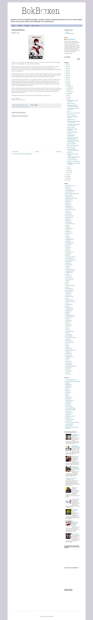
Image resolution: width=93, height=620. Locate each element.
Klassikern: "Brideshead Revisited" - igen (71, 479)
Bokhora (67, 394)
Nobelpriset (68, 291)
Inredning (68, 253)
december (69, 86)
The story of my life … (71, 114)
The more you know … (71, 147)
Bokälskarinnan (69, 397)
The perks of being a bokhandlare (71, 135)
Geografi (67, 241)
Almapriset (68, 188)
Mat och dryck (68, 279)
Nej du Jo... (69, 111)
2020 (67, 75)
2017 (67, 81)
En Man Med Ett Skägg (70, 408)
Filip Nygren (68, 233)
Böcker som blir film (70, 209)
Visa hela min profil (68, 53)
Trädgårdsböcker (69, 356)
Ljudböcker (68, 272)
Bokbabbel (68, 383)
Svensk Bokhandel (69, 419)
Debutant (67, 212)
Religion (67, 313)
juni (68, 97)
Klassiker (67, 261)
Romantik (68, 321)
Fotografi (67, 238)
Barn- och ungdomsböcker (71, 193)
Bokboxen (14, 25)
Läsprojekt (68, 277)
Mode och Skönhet (69, 285)
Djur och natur (68, 215)
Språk (67, 347)
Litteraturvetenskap (70, 269)
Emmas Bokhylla (69, 406)
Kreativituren (68, 414)
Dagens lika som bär (71, 119)
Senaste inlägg (15, 151)
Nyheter (20, 106)
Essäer (67, 226)
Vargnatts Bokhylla (69, 424)
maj (68, 99)
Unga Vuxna (68, 363)
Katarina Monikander (70, 260)
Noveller (67, 293)
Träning (67, 358)
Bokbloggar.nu (69, 384)
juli (67, 95)
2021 (67, 73)
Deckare (17, 106)
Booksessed (68, 398)
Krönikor (67, 268)
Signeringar (68, 334)
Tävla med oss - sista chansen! (73, 113)
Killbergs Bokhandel (70, 39)
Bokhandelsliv (68, 196)
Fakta (67, 230)
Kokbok (67, 263)
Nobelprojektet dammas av (75, 510)
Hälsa (67, 250)
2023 (67, 70)
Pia (66, 302)
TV (66, 359)
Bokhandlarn (68, 392)
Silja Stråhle (68, 336)
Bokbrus (67, 389)
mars (68, 168)
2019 (67, 77)
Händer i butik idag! (71, 103)
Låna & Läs (68, 275)
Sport (67, 345)
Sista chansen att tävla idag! (72, 145)
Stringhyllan (68, 417)
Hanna (67, 245)
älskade (35, 69)
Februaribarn (68, 411)
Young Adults (68, 370)
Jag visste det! (70, 152)
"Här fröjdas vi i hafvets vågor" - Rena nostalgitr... (73, 141)
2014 (67, 174)
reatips (67, 312)
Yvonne (67, 374)
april (68, 166)
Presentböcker (69, 309)
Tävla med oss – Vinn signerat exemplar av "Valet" (73, 125)
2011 (67, 180)
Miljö (67, 283)
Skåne (67, 339)
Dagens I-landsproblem (71, 143)
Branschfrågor (68, 207)
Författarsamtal (69, 239)
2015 (67, 84)
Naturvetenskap (69, 290)
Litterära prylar (69, 271)
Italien (67, 255)
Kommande (68, 264)
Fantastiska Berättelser (70, 409)
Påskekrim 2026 (75, 456)
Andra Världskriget (69, 190)
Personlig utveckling (70, 301)
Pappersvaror (68, 299)
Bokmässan (68, 199)
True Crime (68, 355)
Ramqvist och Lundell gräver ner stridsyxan (76, 435)
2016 (67, 82)
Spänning (68, 348)
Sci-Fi (67, 329)
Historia (67, 247)
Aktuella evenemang (35, 25)
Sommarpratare (69, 342)
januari (68, 172)
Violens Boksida (69, 425)
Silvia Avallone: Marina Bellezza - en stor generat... (73, 122)
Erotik (67, 225)
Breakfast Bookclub (70, 400)
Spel (67, 344)
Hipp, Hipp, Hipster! (71, 127)
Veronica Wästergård (70, 366)
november (69, 88)
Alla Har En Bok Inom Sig (71, 379)
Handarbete (68, 244)
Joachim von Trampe (70, 256)
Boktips (67, 204)
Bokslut (67, 395)
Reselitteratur (68, 317)
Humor (67, 249)
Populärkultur (68, 307)
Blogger (51, 616)
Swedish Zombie (69, 420)
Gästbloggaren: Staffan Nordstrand (76, 446)
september (69, 91)
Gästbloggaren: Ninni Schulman (73, 161)
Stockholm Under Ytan (70, 416)
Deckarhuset (68, 403)
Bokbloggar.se (69, 386)
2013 (67, 176)
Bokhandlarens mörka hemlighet (75, 467)
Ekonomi (67, 220)
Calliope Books (69, 401)
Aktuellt (67, 187)
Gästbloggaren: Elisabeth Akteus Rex (72, 130)
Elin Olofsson (68, 405)
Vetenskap (68, 367)
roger (67, 318)
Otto (66, 298)
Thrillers (67, 351)
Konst (67, 266)
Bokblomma (68, 387)
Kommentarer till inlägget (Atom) (25, 153)
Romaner (67, 320)
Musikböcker (68, 288)
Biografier (68, 195)
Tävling (67, 361)
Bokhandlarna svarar (70, 198)
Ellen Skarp (68, 222)
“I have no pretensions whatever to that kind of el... (73, 150)
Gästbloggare (26, 25)
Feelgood (68, 231)
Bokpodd (67, 201)
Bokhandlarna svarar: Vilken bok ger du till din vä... (72, 138)
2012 (67, 178)
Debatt (67, 211)
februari (68, 170)
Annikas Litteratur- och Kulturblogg (73, 381)
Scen (67, 328)
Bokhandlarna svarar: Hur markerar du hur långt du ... (73, 106)
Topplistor (68, 353)
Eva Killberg (68, 228)
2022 (67, 72)
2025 (67, 66)
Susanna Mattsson (26, 106)
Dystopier (68, 218)
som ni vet (18, 69)
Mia (66, 282)
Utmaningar (68, 364)
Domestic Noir (68, 217)
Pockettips (68, 304)
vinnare (67, 369)
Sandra (67, 326)
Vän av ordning (75, 533)
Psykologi (68, 310)
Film (66, 234)
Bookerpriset (68, 206)
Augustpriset (68, 192)
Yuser (67, 372)
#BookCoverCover (69, 185)
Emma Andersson (69, 223)
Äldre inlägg (58, 151)
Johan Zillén (20, 25)
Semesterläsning (69, 331)
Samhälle (68, 325)
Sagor (67, 323)
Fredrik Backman (69, 413)
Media (67, 280)
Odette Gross (68, 296)
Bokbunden (68, 390)
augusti (68, 93)
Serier (67, 332)
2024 (67, 68)
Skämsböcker (68, 340)
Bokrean (67, 203)
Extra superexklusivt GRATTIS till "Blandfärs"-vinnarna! (75, 523)
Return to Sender (75, 499)
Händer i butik (68, 252)
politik (67, 306)
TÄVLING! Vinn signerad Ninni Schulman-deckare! (73, 157)
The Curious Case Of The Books (72, 422)
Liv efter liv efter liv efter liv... (73, 159)
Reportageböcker (69, 315)
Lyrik (67, 274)
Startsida (37, 151)
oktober (68, 90)
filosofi (67, 236)
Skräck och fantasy (70, 337)
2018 (67, 79)
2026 (67, 64)
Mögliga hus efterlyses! (74, 488)
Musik (67, 287)
